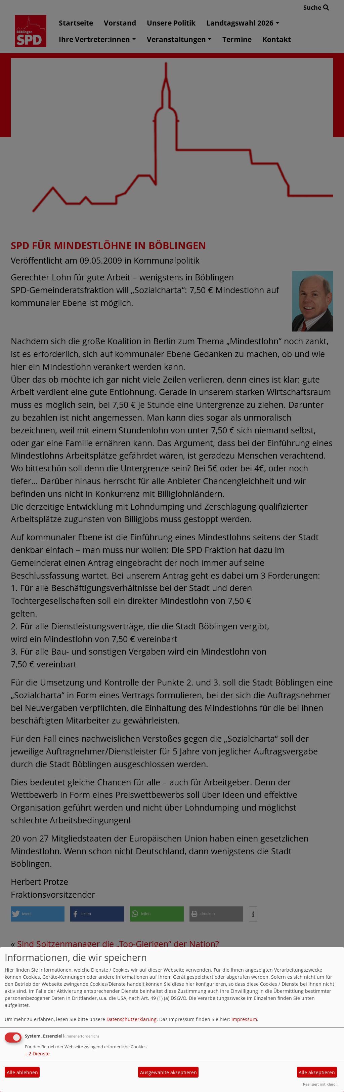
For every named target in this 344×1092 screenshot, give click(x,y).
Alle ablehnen (22, 1072)
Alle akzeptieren (317, 1072)
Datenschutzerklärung (131, 1019)
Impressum (244, 1019)
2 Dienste (37, 1053)
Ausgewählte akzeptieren (168, 1072)
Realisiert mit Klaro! (320, 1084)
